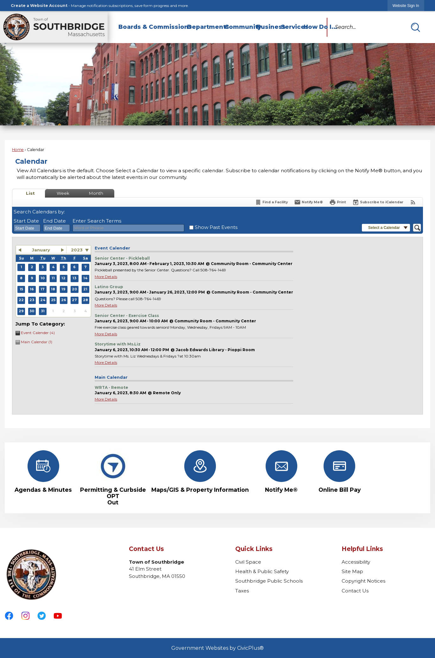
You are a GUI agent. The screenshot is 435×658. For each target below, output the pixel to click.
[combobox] (27, 228)
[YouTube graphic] (58, 615)
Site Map (352, 571)
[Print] (337, 202)
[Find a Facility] (271, 202)
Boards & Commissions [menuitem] (149, 26)
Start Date (26, 221)
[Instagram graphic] (25, 615)
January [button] (41, 249)
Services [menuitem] (289, 26)
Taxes (242, 591)
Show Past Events (216, 227)
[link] (406, 5)
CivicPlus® (250, 648)
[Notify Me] (308, 202)
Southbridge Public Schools (269, 581)
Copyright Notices (363, 581)
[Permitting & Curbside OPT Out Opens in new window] (113, 478)
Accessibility (356, 562)
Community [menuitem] (237, 26)
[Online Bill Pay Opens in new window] (340, 471)
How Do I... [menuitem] (315, 26)
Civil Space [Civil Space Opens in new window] (248, 562)
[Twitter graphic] (41, 615)
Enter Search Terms (96, 221)
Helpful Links (362, 549)
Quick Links (254, 549)
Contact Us (355, 591)
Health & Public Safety (262, 571)
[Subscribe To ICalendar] (377, 202)
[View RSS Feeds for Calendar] (413, 202)
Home (18, 149)
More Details (106, 276)
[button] (415, 27)
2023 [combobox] (77, 249)
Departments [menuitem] (203, 26)
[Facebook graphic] (9, 615)
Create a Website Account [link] (39, 5)
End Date (54, 221)
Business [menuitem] (265, 26)
